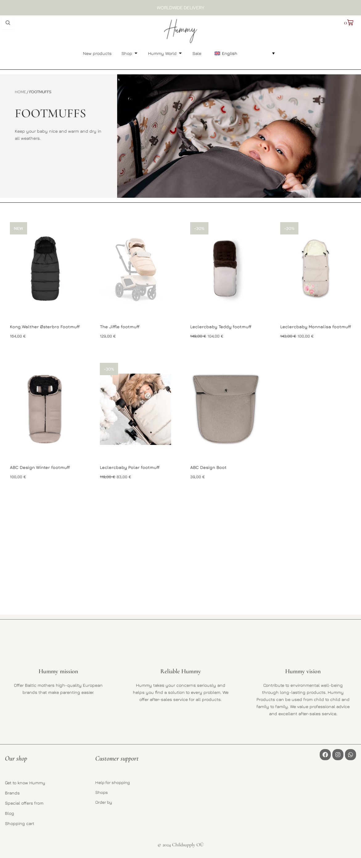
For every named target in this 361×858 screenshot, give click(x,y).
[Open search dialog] (8, 23)
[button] (244, 53)
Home (20, 91)
